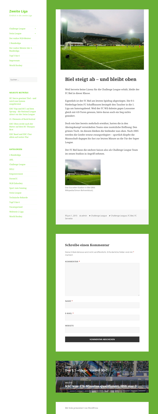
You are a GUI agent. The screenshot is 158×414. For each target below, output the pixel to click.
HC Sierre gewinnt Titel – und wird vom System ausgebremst (22, 101)
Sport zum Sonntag (18, 188)
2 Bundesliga (15, 43)
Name (69, 301)
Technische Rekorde (18, 197)
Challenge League (17, 28)
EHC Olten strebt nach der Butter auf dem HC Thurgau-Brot (22, 127)
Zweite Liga (18, 11)
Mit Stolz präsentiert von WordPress (81, 408)
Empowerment (16, 174)
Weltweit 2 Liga (16, 211)
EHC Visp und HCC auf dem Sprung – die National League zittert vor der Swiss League (22, 111)
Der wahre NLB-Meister (20, 38)
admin (84, 215)
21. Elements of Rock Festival (22, 119)
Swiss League (15, 33)
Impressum (14, 60)
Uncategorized (15, 207)
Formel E (13, 178)
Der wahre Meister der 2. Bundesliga (20, 49)
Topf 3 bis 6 (14, 55)
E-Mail (69, 313)
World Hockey (15, 65)
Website (69, 325)
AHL (11, 159)
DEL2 (11, 169)
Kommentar (72, 261)
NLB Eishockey (16, 183)
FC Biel (131, 215)
